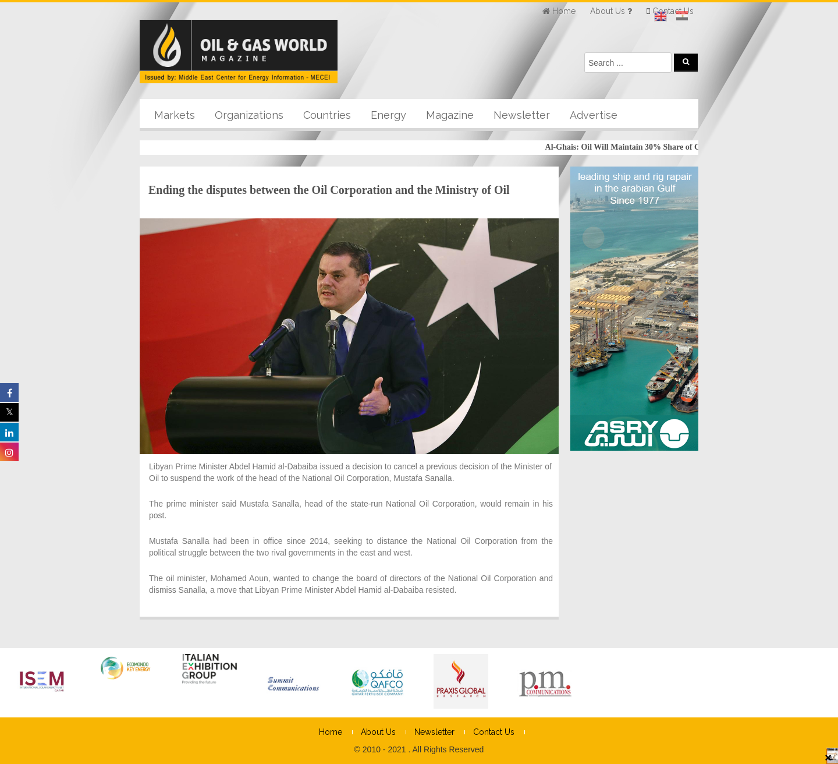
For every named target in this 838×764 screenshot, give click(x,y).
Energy (388, 115)
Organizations (249, 115)
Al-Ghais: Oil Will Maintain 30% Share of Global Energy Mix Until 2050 (675, 147)
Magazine (450, 115)
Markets (174, 115)
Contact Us (493, 732)
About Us (378, 732)
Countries (327, 115)
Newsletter (521, 115)
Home (330, 732)
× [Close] (828, 757)
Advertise (593, 115)
